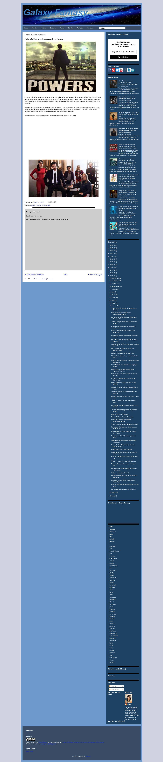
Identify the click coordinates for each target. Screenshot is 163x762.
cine (111, 553)
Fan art (62, 28)
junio (113, 295)
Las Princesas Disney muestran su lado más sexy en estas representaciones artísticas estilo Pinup (129, 177)
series (111, 621)
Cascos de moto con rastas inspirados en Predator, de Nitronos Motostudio (127, 98)
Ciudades (53, 28)
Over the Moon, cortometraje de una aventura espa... (122, 349)
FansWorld (113, 585)
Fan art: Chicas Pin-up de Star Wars (122, 353)
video (111, 655)
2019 (111, 264)
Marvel (112, 602)
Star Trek (112, 628)
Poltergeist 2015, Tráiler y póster (121, 449)
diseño (112, 573)
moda (111, 607)
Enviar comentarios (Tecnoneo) (43, 279)
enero (113, 492)
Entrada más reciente (34, 274)
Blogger (88, 756)
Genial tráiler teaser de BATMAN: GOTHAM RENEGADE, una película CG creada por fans (128, 83)
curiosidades (114, 565)
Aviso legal (29, 751)
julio (113, 292)
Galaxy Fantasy (56, 12)
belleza (112, 541)
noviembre (115, 281)
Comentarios (114, 689)
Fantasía (112, 587)
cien (111, 549)
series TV (34, 205)
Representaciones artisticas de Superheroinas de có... (121, 313)
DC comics (113, 570)
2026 (111, 245)
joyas (111, 594)
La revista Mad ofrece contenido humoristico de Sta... (121, 420)
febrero (114, 306)
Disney (112, 575)
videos (112, 660)
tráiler (49, 205)
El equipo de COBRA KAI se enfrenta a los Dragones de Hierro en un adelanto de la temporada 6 (127, 193)
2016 (111, 273)
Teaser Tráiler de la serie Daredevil (122, 417)
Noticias (112, 609)
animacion (113, 529)
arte (111, 536)
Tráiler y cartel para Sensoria (120, 473)
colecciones (113, 558)
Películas (80, 28)
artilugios (112, 539)
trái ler (111, 645)
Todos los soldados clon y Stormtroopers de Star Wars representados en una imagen (128, 146)
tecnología (113, 640)
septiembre (115, 286)
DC (111, 568)
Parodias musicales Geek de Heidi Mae (123, 489)
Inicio (26, 28)
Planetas (34, 28)
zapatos (112, 662)
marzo (114, 303)
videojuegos (113, 657)
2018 (111, 267)
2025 (111, 248)
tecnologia (113, 638)
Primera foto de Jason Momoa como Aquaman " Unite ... (122, 370)
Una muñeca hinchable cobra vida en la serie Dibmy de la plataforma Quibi (128, 224)
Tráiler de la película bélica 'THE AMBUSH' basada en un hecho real (129, 114)
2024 (111, 251)
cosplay (112, 563)
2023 (111, 253)
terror (111, 643)
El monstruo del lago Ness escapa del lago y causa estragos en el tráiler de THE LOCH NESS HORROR (128, 161)
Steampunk (113, 633)
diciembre (115, 278)
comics (112, 561)
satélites (112, 619)
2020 (111, 262)
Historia (43, 28)
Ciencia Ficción (114, 551)
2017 (111, 270)
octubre (114, 283)
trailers (112, 650)
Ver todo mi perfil (130, 719)
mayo (113, 297)
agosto (114, 289)
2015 (111, 275)
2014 (111, 496)
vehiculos (112, 653)
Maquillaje (113, 599)
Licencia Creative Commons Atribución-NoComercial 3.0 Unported (83, 742)
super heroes (42, 205)
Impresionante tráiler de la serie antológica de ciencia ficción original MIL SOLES (128, 130)
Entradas (112, 686)
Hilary (129, 704)
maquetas (113, 597)
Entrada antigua (95, 274)
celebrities (113, 546)
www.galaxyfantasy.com (48, 744)
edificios (112, 580)
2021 (111, 259)
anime (111, 534)
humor (112, 592)
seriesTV (112, 626)
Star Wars (90, 28)
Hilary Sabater (43, 742)
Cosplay (70, 28)
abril (113, 300)
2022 (111, 256)
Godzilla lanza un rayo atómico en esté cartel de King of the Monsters (128, 208)
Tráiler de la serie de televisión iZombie (123, 461)
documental (113, 578)
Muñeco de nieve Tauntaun (119, 414)
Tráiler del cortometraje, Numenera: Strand (124, 424)
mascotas (113, 604)
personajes (113, 614)
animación (113, 532)
